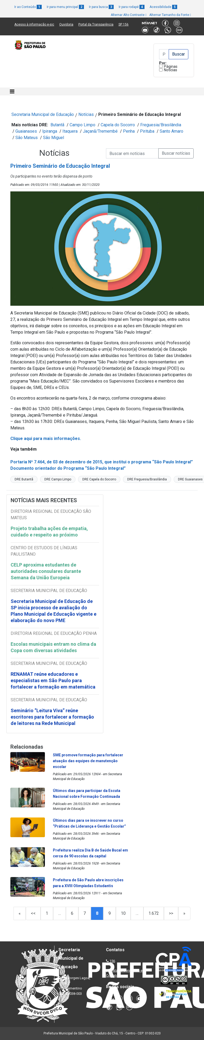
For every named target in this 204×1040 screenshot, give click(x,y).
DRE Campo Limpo (57, 479)
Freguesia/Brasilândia (160, 124)
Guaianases (26, 131)
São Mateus (26, 137)
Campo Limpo (82, 124)
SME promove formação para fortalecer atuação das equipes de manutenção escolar (88, 761)
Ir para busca (101, 7)
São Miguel (53, 137)
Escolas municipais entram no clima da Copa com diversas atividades (53, 647)
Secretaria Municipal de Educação (42, 114)
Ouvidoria (66, 24)
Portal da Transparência (95, 24)
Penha (129, 131)
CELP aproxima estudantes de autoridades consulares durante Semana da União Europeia (46, 571)
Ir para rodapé (131, 7)
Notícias (170, 70)
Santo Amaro (171, 131)
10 (123, 913)
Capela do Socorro (118, 124)
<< (33, 913)
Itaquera (70, 131)
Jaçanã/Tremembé (100, 131)
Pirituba (147, 131)
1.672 (153, 913)
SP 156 (123, 24)
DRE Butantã (24, 479)
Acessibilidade (163, 7)
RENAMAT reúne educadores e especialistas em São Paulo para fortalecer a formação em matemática (53, 680)
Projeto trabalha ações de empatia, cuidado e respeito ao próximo (49, 532)
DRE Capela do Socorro (99, 479)
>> (171, 913)
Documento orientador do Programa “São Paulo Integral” (68, 468)
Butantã (57, 124)
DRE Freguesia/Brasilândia (147, 479)
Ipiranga (49, 131)
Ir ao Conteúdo (28, 7)
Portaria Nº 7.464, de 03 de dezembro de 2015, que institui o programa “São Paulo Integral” (101, 461)
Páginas (170, 66)
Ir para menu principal (65, 7)
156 (112, 961)
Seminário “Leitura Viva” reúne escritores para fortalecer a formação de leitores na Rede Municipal (52, 717)
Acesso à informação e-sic (34, 24)
